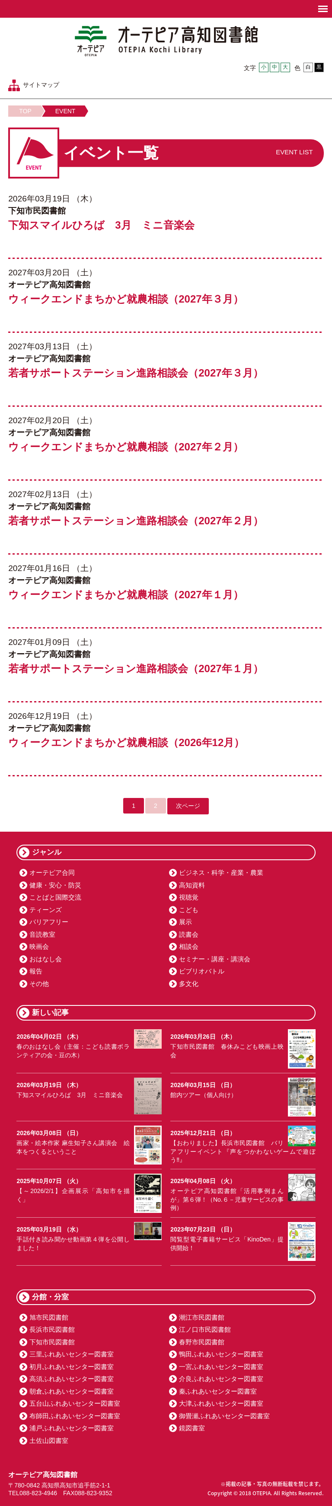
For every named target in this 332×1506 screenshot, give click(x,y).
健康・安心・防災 (55, 885)
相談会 (188, 946)
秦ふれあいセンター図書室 (218, 1391)
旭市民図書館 (48, 1317)
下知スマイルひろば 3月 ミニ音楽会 (101, 225)
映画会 (39, 946)
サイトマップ (41, 84)
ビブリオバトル (201, 971)
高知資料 (192, 885)
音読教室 (42, 934)
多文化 (188, 983)
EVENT (65, 111)
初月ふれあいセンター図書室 (71, 1366)
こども (188, 909)
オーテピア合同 (52, 872)
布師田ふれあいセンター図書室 (74, 1416)
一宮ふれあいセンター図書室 (221, 1366)
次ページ (188, 805)
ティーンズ (45, 909)
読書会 (188, 934)
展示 (185, 921)
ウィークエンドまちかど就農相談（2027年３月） (125, 299)
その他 (39, 983)
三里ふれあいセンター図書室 (71, 1354)
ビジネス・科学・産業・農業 (221, 872)
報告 (35, 971)
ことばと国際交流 (55, 897)
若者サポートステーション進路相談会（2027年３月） (135, 373)
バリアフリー (48, 921)
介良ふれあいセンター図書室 (221, 1378)
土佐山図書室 (48, 1440)
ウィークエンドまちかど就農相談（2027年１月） (125, 594)
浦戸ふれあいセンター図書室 (71, 1428)
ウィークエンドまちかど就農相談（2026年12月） (126, 742)
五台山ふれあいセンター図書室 (74, 1403)
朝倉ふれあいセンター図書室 (71, 1391)
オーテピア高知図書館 (166, 41)
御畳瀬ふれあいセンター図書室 (224, 1416)
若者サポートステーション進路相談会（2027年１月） (135, 668)
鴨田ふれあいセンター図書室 (221, 1354)
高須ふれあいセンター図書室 (71, 1378)
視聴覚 (188, 897)
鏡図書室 (192, 1428)
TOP (25, 111)
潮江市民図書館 (201, 1317)
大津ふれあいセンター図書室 (221, 1403)
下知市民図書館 (52, 1342)
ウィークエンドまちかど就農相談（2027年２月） (125, 447)
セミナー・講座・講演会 (214, 959)
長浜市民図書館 (52, 1329)
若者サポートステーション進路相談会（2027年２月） (135, 520)
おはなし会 (45, 959)
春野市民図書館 (201, 1342)
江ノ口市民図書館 (205, 1329)
